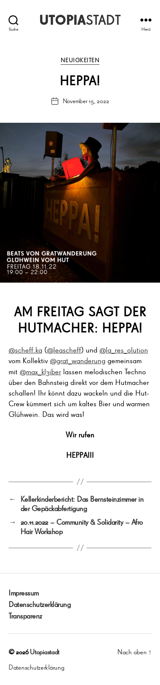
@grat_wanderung (77, 360)
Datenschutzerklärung (39, 604)
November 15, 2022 (86, 101)
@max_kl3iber (40, 371)
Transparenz (25, 615)
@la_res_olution (123, 349)
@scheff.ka (25, 349)
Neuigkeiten (80, 60)
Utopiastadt (44, 651)
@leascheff (64, 349)
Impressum (24, 592)
